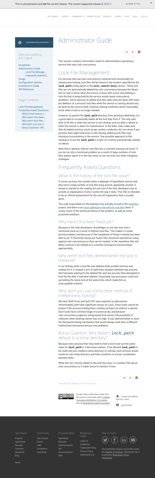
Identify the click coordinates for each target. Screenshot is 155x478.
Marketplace (94, 16)
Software (53, 16)
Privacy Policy (86, 451)
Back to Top (133, 3)
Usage (22, 79)
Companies (42, 449)
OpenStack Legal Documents (96, 403)
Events (107, 16)
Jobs (39, 445)
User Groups (42, 438)
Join (135, 16)
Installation (25, 65)
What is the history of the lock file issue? (43, 113)
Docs (127, 16)
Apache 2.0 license (114, 452)
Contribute (41, 452)
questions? (124, 404)
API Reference (26, 89)
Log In (144, 16)
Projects (19, 438)
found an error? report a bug (127, 398)
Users (65, 16)
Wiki (60, 455)
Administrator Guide (29, 68)
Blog (17, 455)
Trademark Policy (88, 448)
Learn (118, 16)
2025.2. (108, 4)
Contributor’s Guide (29, 86)
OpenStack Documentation (39, 42)
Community (78, 16)
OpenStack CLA (87, 455)
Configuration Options (30, 82)
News (17, 462)
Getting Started (65, 445)
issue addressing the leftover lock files (103, 207)
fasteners (133, 204)
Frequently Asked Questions (40, 75)
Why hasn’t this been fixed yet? (38, 117)
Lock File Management (37, 72)
